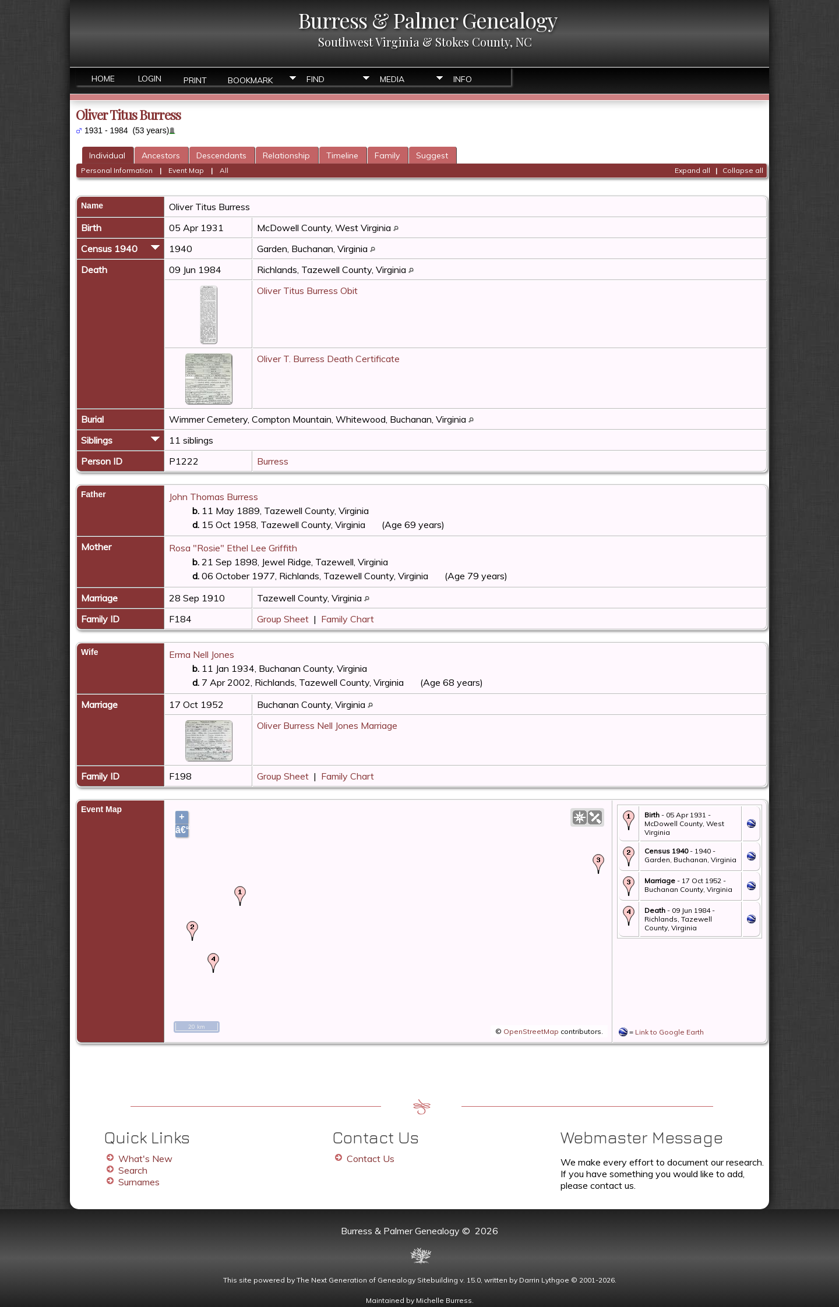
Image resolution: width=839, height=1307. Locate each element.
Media (392, 79)
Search (132, 1170)
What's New (145, 1158)
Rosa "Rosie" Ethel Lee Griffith (233, 548)
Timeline (342, 155)
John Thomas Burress (213, 496)
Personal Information (117, 170)
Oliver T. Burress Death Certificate (328, 358)
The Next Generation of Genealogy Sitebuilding (377, 1280)
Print (195, 79)
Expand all (692, 170)
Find (315, 79)
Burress (272, 461)
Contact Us (370, 1158)
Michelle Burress (444, 1300)
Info (462, 79)
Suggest (432, 155)
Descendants (221, 155)
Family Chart (347, 619)
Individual (107, 155)
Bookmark (250, 79)
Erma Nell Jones (201, 654)
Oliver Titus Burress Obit (307, 290)
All (224, 170)
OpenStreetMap (531, 1031)
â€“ (181, 830)
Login (149, 78)
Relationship (286, 155)
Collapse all (742, 170)
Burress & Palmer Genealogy (427, 20)
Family (387, 155)
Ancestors (161, 155)
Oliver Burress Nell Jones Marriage (327, 725)
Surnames (139, 1182)
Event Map (186, 170)
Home (103, 78)
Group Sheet (283, 619)
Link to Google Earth (669, 1032)
